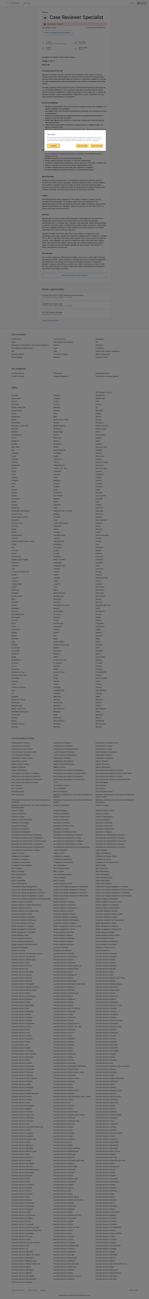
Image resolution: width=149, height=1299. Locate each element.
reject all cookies (82, 146)
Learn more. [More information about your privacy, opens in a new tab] (95, 140)
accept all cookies (96, 146)
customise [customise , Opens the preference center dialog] (54, 146)
